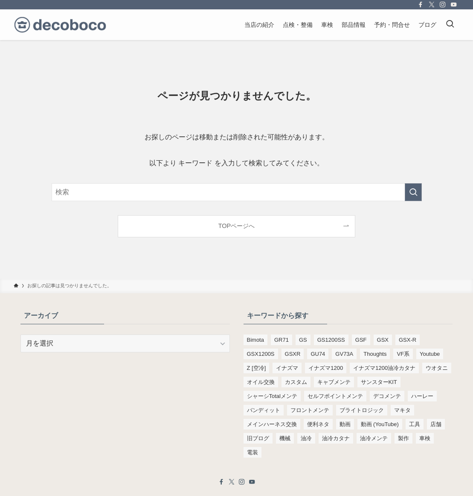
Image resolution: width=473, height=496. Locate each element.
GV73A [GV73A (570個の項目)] (344, 354)
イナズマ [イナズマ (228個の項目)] (287, 368)
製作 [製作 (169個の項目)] (403, 438)
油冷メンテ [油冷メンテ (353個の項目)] (374, 438)
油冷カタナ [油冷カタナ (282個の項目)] (336, 438)
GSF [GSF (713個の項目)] (361, 340)
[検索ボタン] (450, 24)
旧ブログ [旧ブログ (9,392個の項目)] (258, 438)
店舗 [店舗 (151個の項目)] (435, 424)
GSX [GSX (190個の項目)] (383, 340)
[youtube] (453, 4)
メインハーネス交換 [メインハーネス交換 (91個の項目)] (272, 424)
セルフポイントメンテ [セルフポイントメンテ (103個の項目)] (335, 396)
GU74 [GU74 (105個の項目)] (317, 354)
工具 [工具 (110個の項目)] (414, 424)
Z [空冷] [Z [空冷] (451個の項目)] (256, 368)
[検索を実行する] (413, 192)
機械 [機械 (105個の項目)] (284, 438)
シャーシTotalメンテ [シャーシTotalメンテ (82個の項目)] (272, 396)
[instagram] (442, 4)
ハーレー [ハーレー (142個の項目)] (422, 396)
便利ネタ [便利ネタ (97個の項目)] (318, 424)
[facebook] (420, 4)
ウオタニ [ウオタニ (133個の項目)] (437, 368)
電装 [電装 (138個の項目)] (252, 452)
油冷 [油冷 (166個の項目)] (306, 438)
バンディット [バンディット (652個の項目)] (263, 410)
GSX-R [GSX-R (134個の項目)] (407, 340)
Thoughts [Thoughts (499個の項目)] (374, 354)
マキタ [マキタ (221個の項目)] (402, 410)
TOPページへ (236, 225)
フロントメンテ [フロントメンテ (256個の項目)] (309, 410)
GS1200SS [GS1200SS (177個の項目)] (331, 340)
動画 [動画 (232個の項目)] (345, 424)
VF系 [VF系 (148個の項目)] (403, 354)
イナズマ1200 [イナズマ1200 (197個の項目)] (325, 368)
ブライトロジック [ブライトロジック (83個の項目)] (362, 410)
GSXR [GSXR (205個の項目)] (293, 354)
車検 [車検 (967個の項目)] (424, 438)
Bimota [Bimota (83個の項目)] (255, 340)
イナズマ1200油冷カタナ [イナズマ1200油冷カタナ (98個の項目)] (384, 368)
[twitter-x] (431, 4)
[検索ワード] (237, 192)
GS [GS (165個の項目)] (303, 340)
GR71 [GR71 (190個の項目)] (281, 340)
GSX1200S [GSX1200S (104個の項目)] (261, 354)
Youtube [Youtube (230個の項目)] (430, 354)
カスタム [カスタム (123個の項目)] (296, 382)
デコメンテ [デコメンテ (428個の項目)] (387, 396)
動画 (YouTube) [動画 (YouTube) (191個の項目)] (380, 424)
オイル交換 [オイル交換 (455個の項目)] (261, 382)
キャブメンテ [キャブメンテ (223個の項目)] (334, 382)
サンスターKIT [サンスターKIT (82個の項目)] (379, 382)
